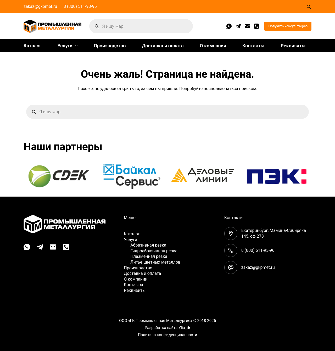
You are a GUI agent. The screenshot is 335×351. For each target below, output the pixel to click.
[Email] (247, 26)
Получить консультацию (288, 26)
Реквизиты (293, 45)
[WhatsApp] (229, 26)
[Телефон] (256, 26)
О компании (213, 45)
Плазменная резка (148, 256)
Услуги (68, 46)
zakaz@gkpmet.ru (40, 6)
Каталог (32, 45)
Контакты (253, 45)
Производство (110, 45)
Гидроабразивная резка (153, 250)
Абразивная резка (148, 245)
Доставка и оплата (162, 45)
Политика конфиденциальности (167, 334)
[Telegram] (238, 26)
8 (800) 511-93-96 (80, 6)
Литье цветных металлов (155, 262)
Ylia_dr (184, 327)
